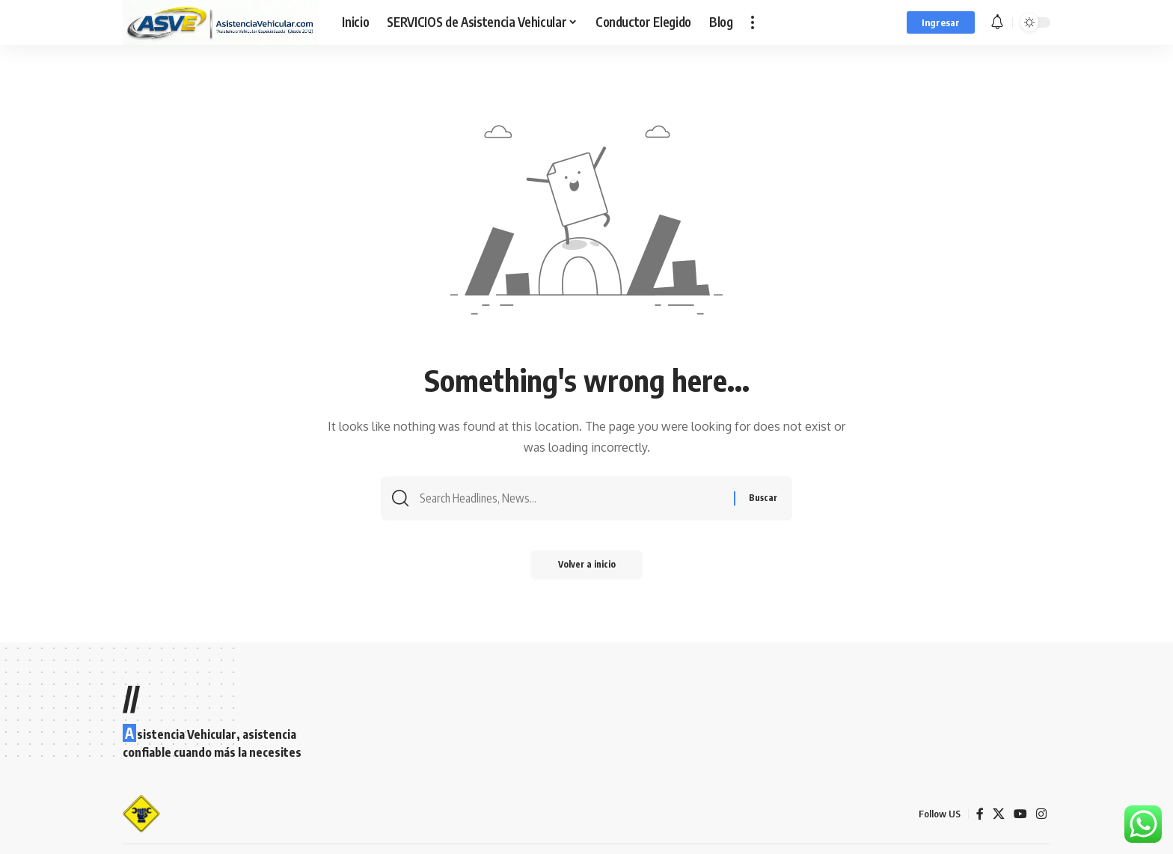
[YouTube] (1020, 814)
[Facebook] (980, 814)
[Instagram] (1041, 814)
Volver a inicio (587, 567)
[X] (998, 814)
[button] (752, 22)
